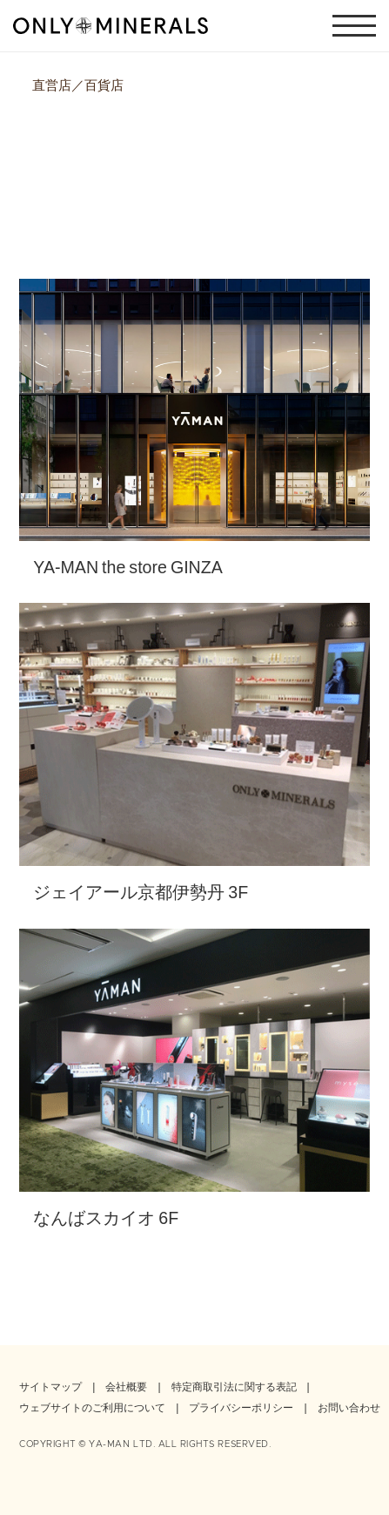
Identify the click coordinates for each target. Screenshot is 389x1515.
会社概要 (126, 1386)
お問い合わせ (349, 1407)
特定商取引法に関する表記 (234, 1386)
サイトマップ (50, 1386)
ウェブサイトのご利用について (92, 1407)
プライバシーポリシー (241, 1407)
